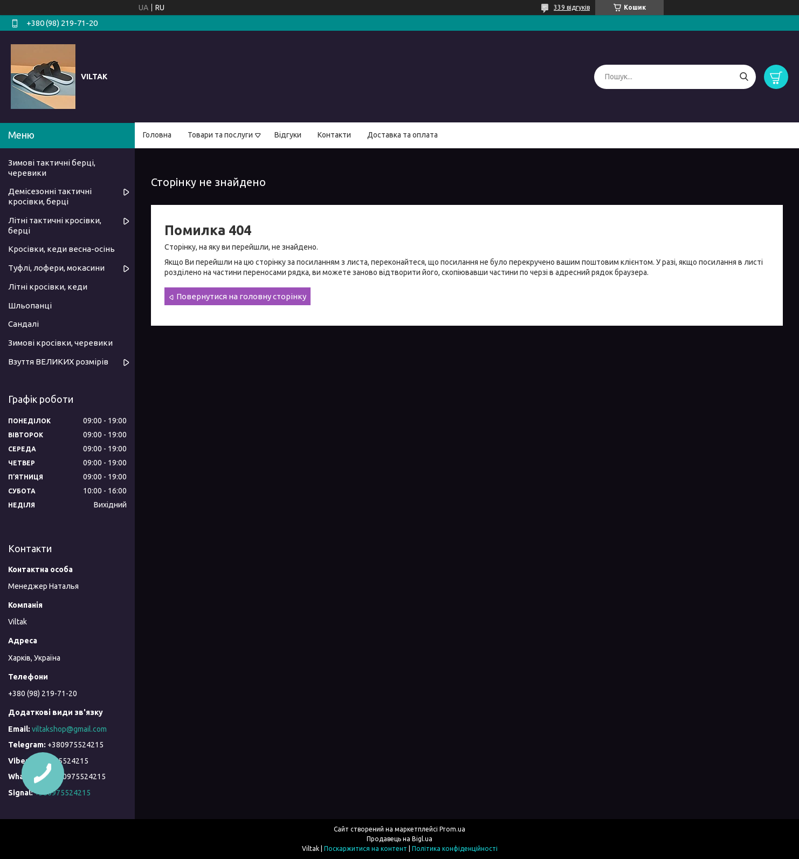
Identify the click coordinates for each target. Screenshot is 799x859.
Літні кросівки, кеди (47, 286)
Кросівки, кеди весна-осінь (61, 248)
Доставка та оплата (402, 134)
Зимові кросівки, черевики (60, 342)
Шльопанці (30, 305)
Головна (157, 134)
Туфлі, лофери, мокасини (56, 267)
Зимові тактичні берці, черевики (51, 167)
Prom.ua (452, 829)
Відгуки (287, 134)
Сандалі (23, 323)
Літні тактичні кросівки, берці (54, 225)
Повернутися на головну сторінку (241, 296)
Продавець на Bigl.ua (399, 838)
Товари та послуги (220, 134)
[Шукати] (744, 77)
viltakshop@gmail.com (69, 729)
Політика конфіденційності (455, 848)
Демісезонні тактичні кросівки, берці (50, 196)
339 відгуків (572, 7)
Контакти (334, 134)
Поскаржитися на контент (365, 848)
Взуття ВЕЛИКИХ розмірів (58, 361)
